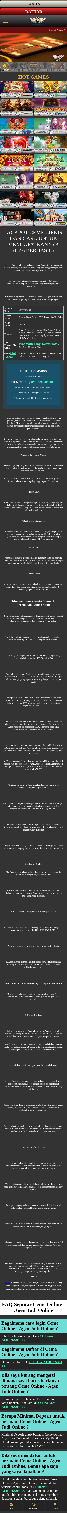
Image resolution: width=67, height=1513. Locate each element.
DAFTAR (11, 1505)
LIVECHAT (33, 1505)
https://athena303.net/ (40, 382)
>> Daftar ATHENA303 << (24, 1489)
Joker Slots (49, 344)
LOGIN (56, 1505)
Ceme (7, 265)
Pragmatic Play (30, 344)
